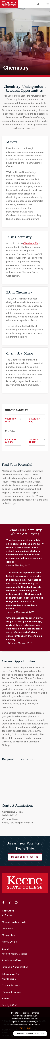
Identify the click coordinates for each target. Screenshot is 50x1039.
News (5, 941)
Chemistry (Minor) (34, 440)
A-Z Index (7, 915)
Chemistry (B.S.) (34, 420)
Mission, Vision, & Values (14, 953)
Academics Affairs (11, 960)
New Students (9, 978)
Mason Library (9, 935)
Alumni (5, 998)
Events (13, 941)
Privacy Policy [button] (25, 1028)
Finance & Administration (15, 966)
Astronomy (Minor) (11, 440)
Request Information (25, 856)
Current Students (11, 985)
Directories (7, 928)
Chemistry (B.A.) (10, 420)
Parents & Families (11, 992)
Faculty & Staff (9, 1005)
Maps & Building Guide (14, 922)
